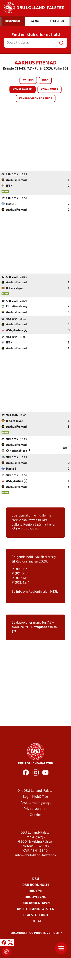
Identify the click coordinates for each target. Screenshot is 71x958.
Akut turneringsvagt (35, 802)
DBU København (35, 903)
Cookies (35, 814)
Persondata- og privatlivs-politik (36, 933)
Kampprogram (22, 89)
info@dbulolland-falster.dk (35, 855)
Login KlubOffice (35, 796)
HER (53, 591)
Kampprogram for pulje (35, 98)
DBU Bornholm (35, 885)
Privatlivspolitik (35, 808)
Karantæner (49, 89)
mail (44, 524)
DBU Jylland (35, 897)
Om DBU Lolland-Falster (35, 790)
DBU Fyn (36, 891)
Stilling (28, 80)
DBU (35, 879)
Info (45, 80)
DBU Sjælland (35, 915)
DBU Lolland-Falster (35, 909)
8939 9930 (30, 529)
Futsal (35, 921)
